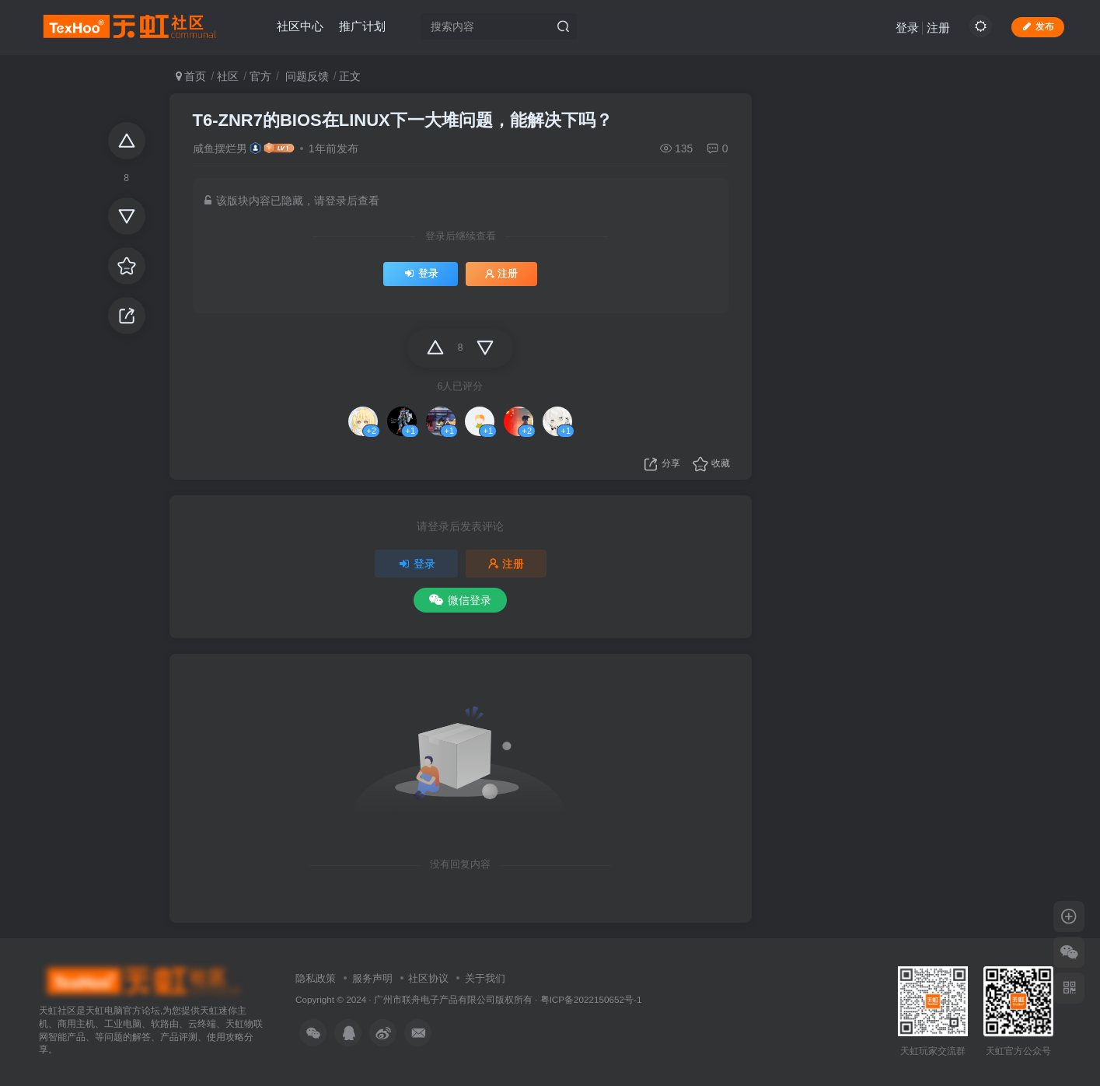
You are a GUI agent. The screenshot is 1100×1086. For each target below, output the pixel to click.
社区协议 (428, 978)
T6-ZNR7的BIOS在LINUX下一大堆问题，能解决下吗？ (403, 120)
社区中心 (300, 26)
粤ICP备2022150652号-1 (591, 999)
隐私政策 (315, 978)
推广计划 (362, 26)
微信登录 (460, 600)
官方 (260, 76)
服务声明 (372, 978)
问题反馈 (305, 76)
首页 (191, 76)
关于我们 (485, 978)
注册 (938, 27)
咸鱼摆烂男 (220, 148)
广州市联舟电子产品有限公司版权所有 (453, 999)
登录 (907, 27)
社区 (228, 76)
